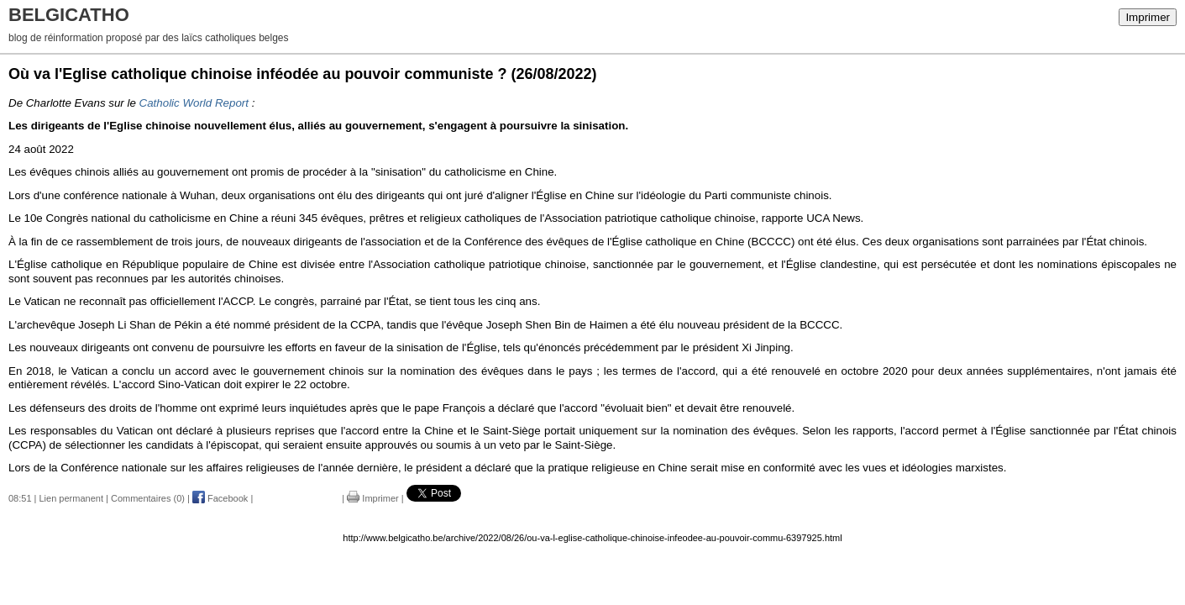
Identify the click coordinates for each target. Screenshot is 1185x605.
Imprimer (1147, 17)
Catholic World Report (194, 103)
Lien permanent (71, 498)
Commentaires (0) (148, 498)
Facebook (220, 498)
